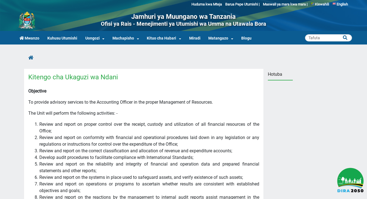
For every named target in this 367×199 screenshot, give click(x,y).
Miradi (195, 38)
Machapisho (123, 38)
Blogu (246, 38)
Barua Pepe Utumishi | (242, 4)
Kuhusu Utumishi (62, 38)
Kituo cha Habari (161, 38)
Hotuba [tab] (275, 74)
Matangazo (218, 38)
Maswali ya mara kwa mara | (285, 4)
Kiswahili (320, 4)
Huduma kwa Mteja (206, 4)
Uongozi (92, 38)
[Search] (328, 37)
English (340, 4)
